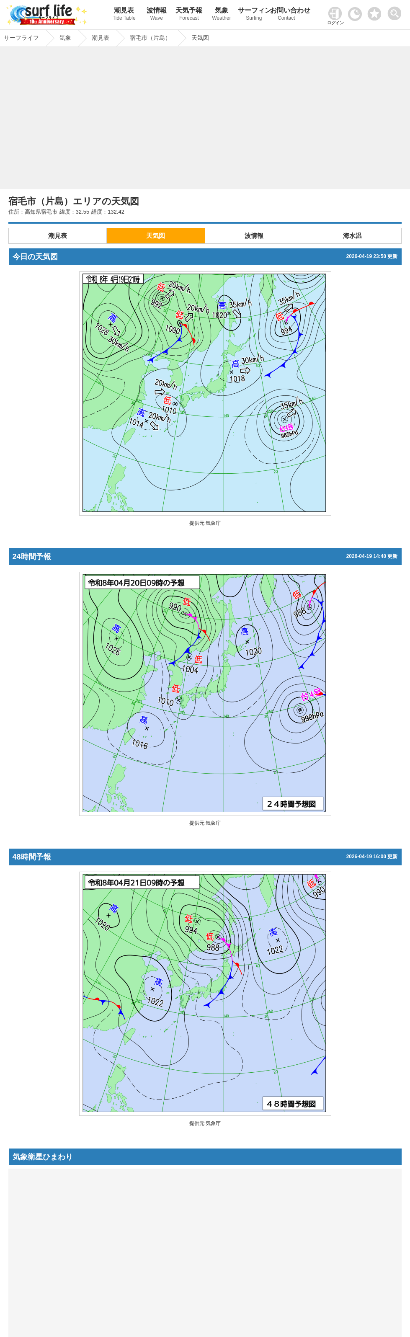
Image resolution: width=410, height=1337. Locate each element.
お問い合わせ (286, 15)
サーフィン (254, 15)
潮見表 (124, 15)
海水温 (352, 235)
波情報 (156, 15)
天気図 (155, 235)
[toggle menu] (396, 11)
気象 (221, 15)
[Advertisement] (205, 120)
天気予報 (189, 15)
